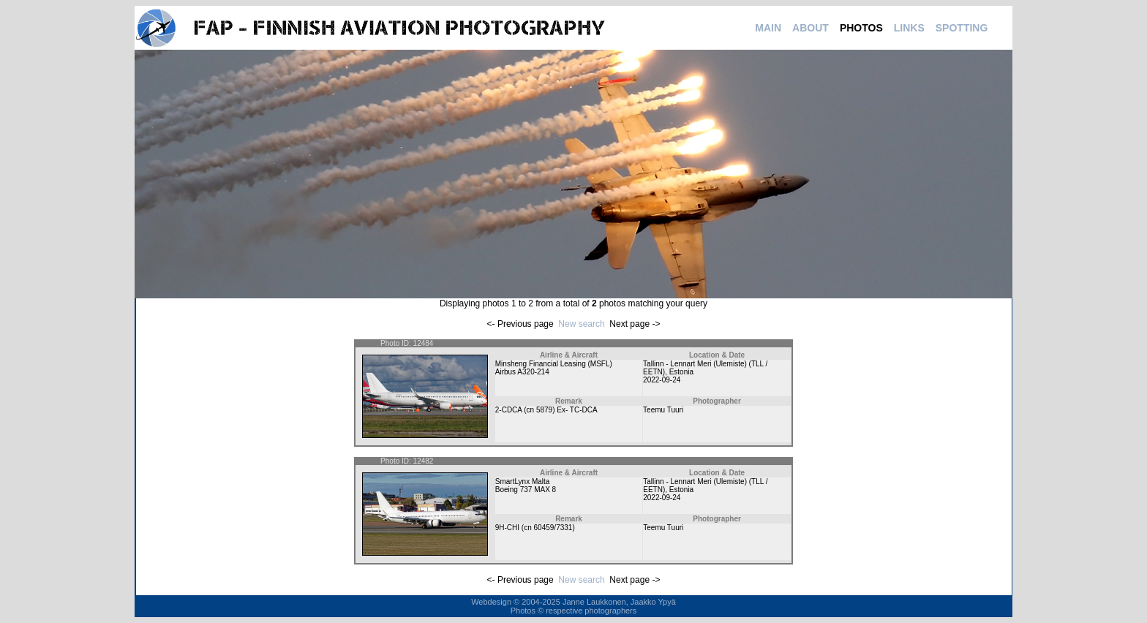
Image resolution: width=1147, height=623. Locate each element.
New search (581, 324)
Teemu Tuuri (663, 410)
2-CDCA (508, 410)
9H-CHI (507, 528)
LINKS (909, 28)
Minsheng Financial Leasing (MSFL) (553, 364)
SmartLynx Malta (522, 481)
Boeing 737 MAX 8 (525, 490)
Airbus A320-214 (522, 372)
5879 (544, 410)
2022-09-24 (661, 380)
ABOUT (810, 28)
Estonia (681, 372)
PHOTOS (861, 28)
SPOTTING (962, 28)
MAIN (768, 28)
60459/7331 (553, 528)
